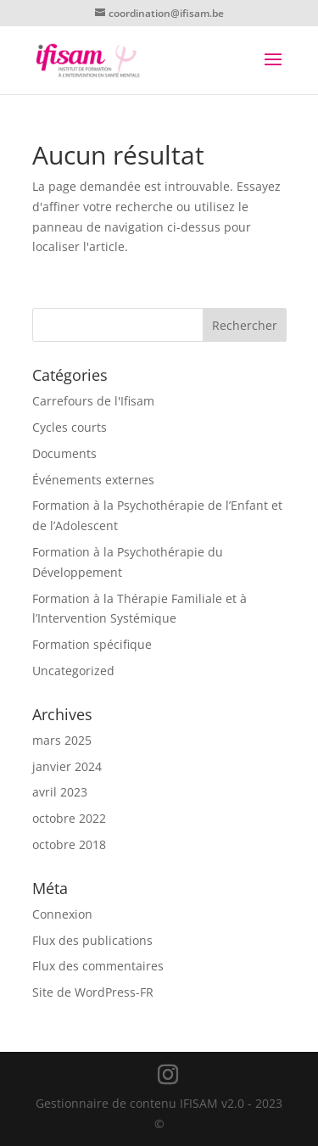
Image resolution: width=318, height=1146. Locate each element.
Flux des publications (92, 940)
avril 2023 (59, 792)
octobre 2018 (69, 844)
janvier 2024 (67, 766)
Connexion (62, 914)
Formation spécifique (92, 644)
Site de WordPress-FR (92, 992)
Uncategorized (73, 670)
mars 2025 (62, 740)
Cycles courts (69, 427)
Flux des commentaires (98, 966)
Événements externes (93, 480)
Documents (64, 453)
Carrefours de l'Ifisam (93, 401)
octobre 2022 (69, 818)
